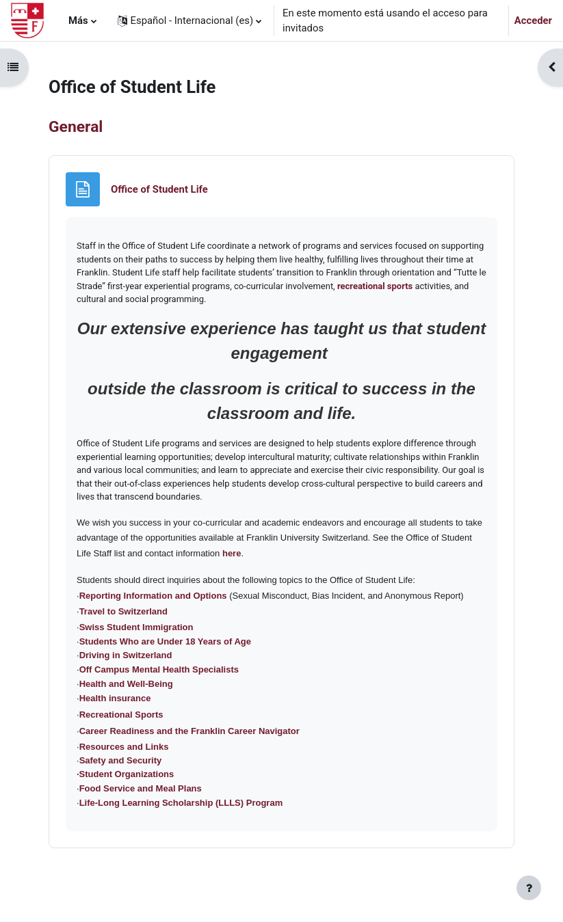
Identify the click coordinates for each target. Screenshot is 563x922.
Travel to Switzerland (123, 611)
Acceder (533, 20)
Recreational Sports (121, 714)
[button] (190, 20)
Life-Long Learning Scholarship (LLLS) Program (181, 803)
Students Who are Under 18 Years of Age (165, 641)
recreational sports (375, 286)
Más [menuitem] (78, 20)
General (76, 127)
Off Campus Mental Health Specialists (159, 669)
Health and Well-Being (126, 684)
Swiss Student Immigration (136, 627)
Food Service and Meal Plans (140, 788)
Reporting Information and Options (153, 596)
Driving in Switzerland (125, 655)
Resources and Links (124, 747)
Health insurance (115, 698)
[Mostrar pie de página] (528, 888)
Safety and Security (120, 760)
